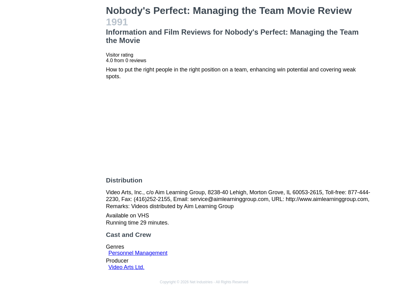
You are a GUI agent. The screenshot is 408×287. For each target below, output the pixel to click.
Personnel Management (137, 253)
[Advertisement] (71, 98)
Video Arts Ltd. (126, 267)
